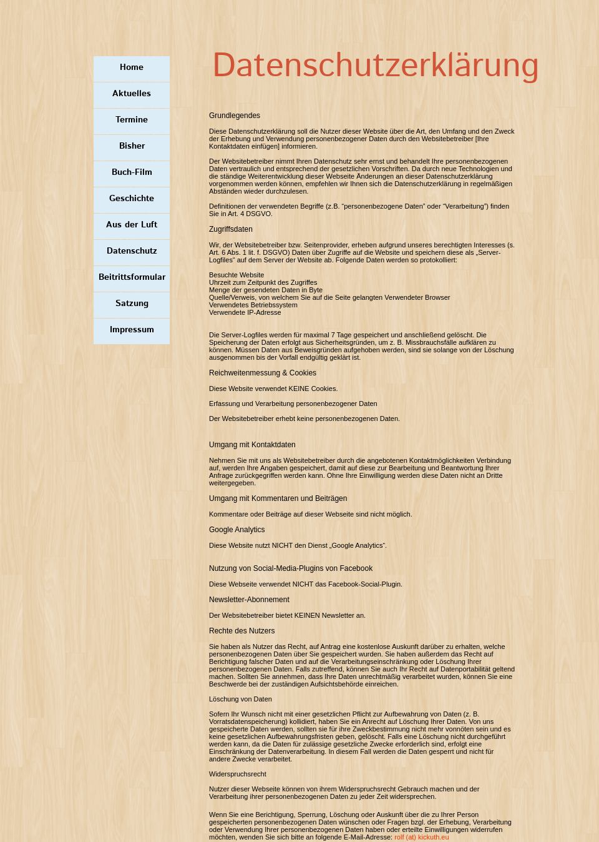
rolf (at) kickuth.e (419, 837)
